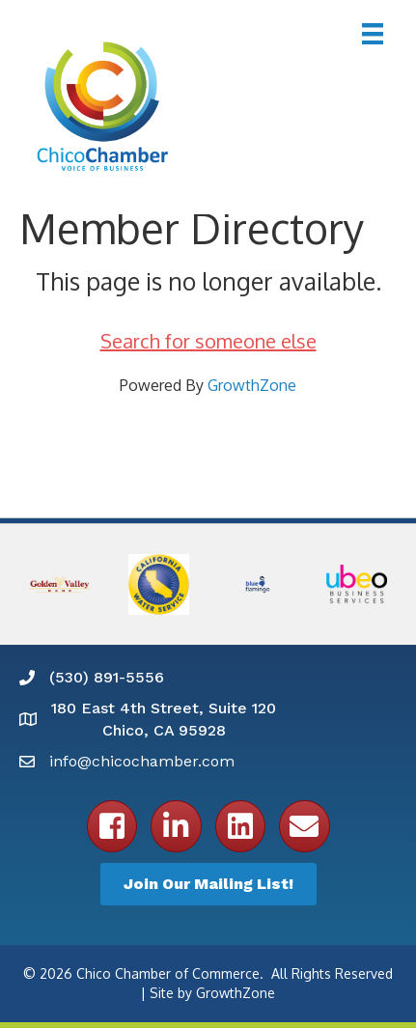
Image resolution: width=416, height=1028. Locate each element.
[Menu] (372, 34)
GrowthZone (252, 385)
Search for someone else (208, 340)
